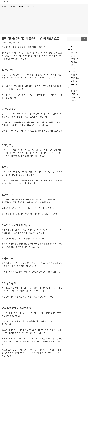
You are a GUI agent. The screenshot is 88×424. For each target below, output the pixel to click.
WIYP (6, 2)
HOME (4, 6)
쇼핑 (72, 59)
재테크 (73, 94)
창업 (72, 81)
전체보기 (70, 46)
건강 (72, 55)
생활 (72, 65)
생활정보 (12, 6)
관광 (72, 62)
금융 (27, 6)
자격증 (73, 78)
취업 (72, 75)
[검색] (84, 39)
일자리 (34, 6)
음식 (72, 52)
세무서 (21, 6)
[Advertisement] (44, 21)
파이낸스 (74, 100)
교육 (72, 84)
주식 (72, 91)
